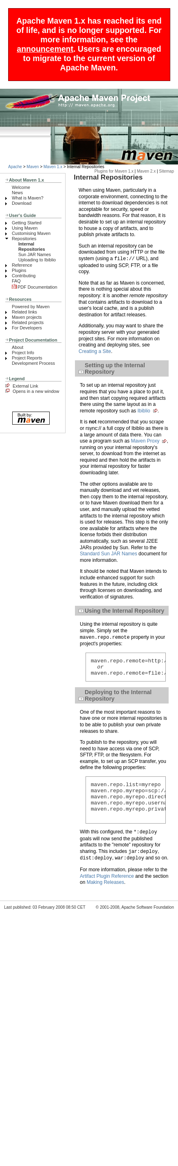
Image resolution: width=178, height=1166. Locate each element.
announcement (45, 48)
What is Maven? (28, 197)
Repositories (24, 238)
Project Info (23, 352)
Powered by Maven (31, 306)
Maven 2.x (146, 171)
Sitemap (166, 171)
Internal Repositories (31, 246)
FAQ (16, 280)
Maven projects (27, 317)
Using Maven (24, 228)
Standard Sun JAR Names (108, 554)
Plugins (19, 270)
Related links (24, 311)
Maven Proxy (145, 441)
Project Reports (27, 357)
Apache (15, 166)
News (17, 192)
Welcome (21, 187)
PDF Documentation (34, 287)
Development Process (33, 363)
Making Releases (105, 893)
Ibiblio (143, 411)
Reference (22, 265)
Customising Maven (31, 233)
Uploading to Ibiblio (37, 259)
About (17, 347)
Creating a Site (95, 351)
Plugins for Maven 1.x (114, 171)
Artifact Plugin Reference (107, 887)
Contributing (23, 275)
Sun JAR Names (34, 254)
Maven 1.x (53, 166)
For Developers (27, 327)
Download (21, 203)
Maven (32, 166)
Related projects (28, 322)
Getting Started (27, 222)
